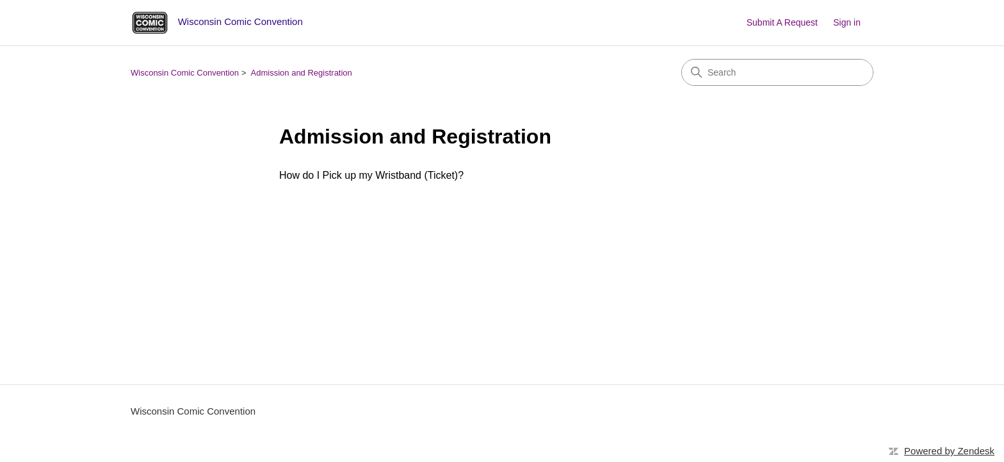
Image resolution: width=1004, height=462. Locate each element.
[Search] (777, 72)
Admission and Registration (301, 73)
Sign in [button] (847, 22)
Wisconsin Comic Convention (185, 73)
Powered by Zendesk (949, 450)
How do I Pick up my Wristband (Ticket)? (371, 175)
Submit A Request (782, 22)
